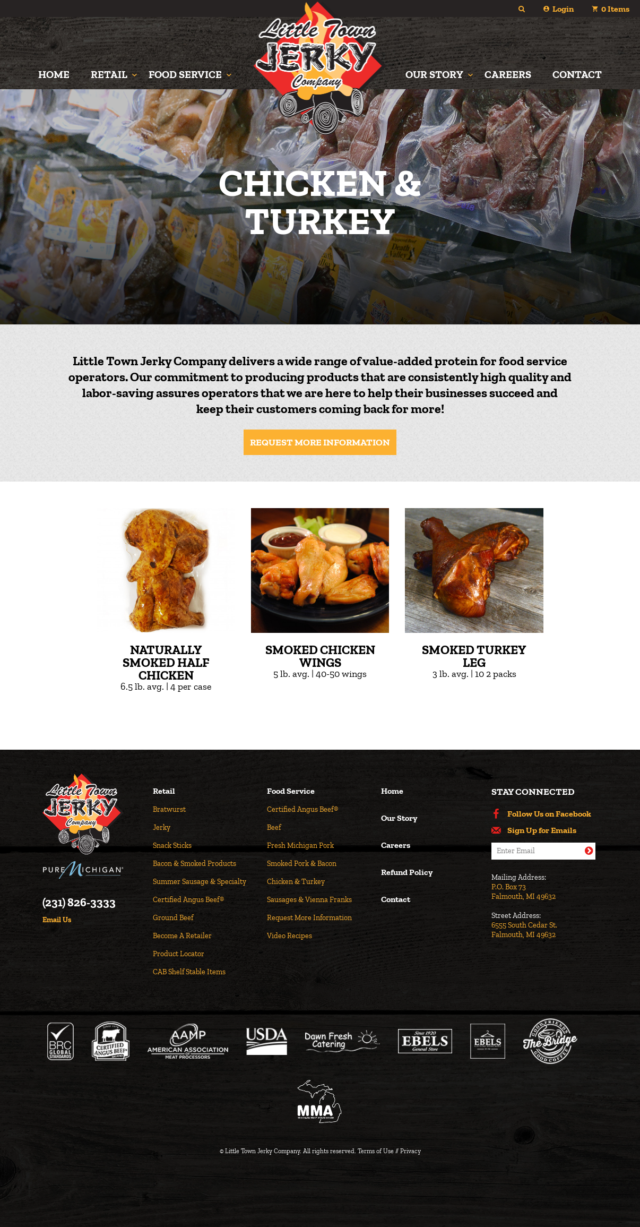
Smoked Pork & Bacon (301, 863)
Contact (577, 74)
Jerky (161, 827)
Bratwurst (169, 809)
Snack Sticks (172, 845)
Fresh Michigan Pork (300, 845)
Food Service (185, 74)
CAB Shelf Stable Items (189, 971)
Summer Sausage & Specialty (199, 881)
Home (54, 74)
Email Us (56, 920)
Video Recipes (289, 935)
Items (615, 9)
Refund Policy (407, 872)
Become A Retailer (182, 935)
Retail (109, 74)
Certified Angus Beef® (188, 899)
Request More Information (320, 442)
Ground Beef (173, 917)
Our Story (434, 74)
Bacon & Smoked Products (194, 863)
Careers (508, 74)
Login (563, 9)
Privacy (410, 1151)
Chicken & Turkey (296, 881)
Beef (274, 827)
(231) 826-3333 (79, 902)
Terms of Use (376, 1151)
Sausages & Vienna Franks (309, 899)
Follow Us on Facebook (549, 814)
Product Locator (178, 953)
